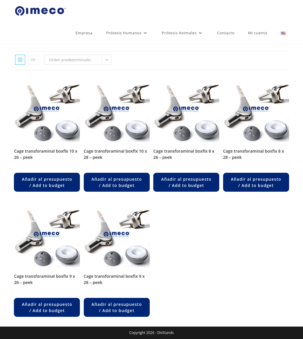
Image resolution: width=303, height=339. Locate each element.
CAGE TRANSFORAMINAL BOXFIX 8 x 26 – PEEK (183, 154)
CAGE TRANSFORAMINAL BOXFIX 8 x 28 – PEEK (253, 154)
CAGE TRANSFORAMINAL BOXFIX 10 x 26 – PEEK (45, 154)
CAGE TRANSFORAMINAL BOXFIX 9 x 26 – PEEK (44, 279)
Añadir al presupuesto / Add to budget (47, 182)
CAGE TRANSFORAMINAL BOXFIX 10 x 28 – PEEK (115, 154)
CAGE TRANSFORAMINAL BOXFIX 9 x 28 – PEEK (114, 279)
